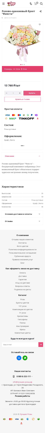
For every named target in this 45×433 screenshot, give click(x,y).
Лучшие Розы (26, 414)
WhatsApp (25, 358)
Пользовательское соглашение (22, 253)
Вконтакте (19, 358)
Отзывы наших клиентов (22, 239)
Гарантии (22, 279)
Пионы (23, 323)
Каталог (22, 295)
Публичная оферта (22, 256)
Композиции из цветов (22, 309)
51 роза (22, 313)
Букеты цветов (22, 302)
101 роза (22, 306)
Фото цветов (22, 246)
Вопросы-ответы (22, 286)
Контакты (22, 243)
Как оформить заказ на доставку (22, 268)
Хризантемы (22, 316)
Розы (22, 299)
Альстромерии (22, 326)
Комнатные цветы (22, 333)
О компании (22, 235)
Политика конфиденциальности (22, 249)
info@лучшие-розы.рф (22, 382)
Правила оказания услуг (22, 259)
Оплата (22, 273)
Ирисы (22, 329)
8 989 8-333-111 (24, 376)
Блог (22, 263)
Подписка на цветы (22, 289)
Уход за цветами (22, 283)
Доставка (22, 276)
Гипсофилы (22, 319)
